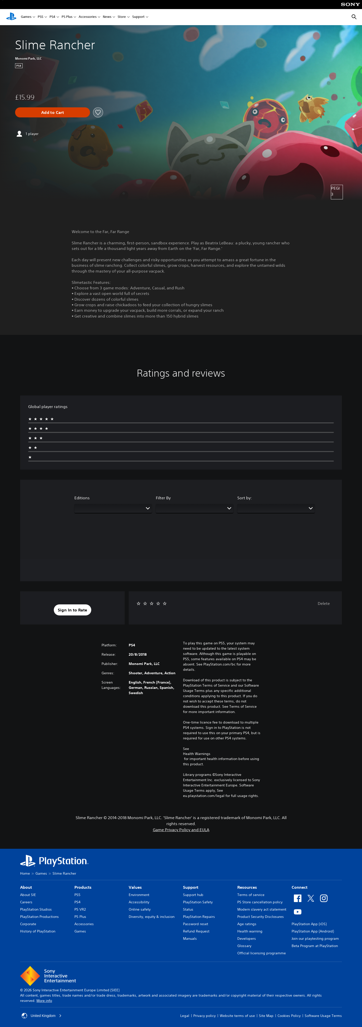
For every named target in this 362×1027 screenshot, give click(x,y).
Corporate (28, 924)
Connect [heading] (299, 887)
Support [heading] (190, 887)
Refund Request (196, 931)
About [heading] (26, 887)
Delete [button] (324, 603)
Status (188, 909)
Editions (82, 497)
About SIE (28, 894)
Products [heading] (83, 887)
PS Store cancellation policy (260, 902)
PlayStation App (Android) (313, 931)
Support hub (193, 894)
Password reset (195, 924)
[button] (72, 609)
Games (26, 17)
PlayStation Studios (36, 909)
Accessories (88, 17)
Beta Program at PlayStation (315, 946)
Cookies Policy (289, 1015)
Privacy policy (204, 1015)
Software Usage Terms (323, 1015)
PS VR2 (80, 909)
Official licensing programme (261, 953)
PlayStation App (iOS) (309, 924)
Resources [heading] (247, 887)
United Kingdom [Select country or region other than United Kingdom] (41, 1015)
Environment (139, 894)
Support (138, 17)
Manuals (190, 938)
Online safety (140, 909)
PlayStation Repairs (199, 916)
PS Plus (67, 17)
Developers (246, 938)
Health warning (249, 931)
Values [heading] (135, 887)
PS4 (52, 17)
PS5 (40, 17)
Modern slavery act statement (261, 909)
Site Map (266, 1015)
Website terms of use (237, 1015)
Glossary (244, 946)
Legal (184, 1015)
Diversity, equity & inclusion (151, 916)
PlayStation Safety (198, 902)
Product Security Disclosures (260, 916)
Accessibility (139, 902)
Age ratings (246, 924)
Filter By (163, 497)
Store (122, 17)
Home (25, 873)
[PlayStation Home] (11, 17)
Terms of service (250, 894)
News (107, 17)
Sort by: (244, 497)
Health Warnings (196, 753)
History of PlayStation (37, 931)
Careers (26, 902)
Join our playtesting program (315, 938)
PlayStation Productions (39, 916)
